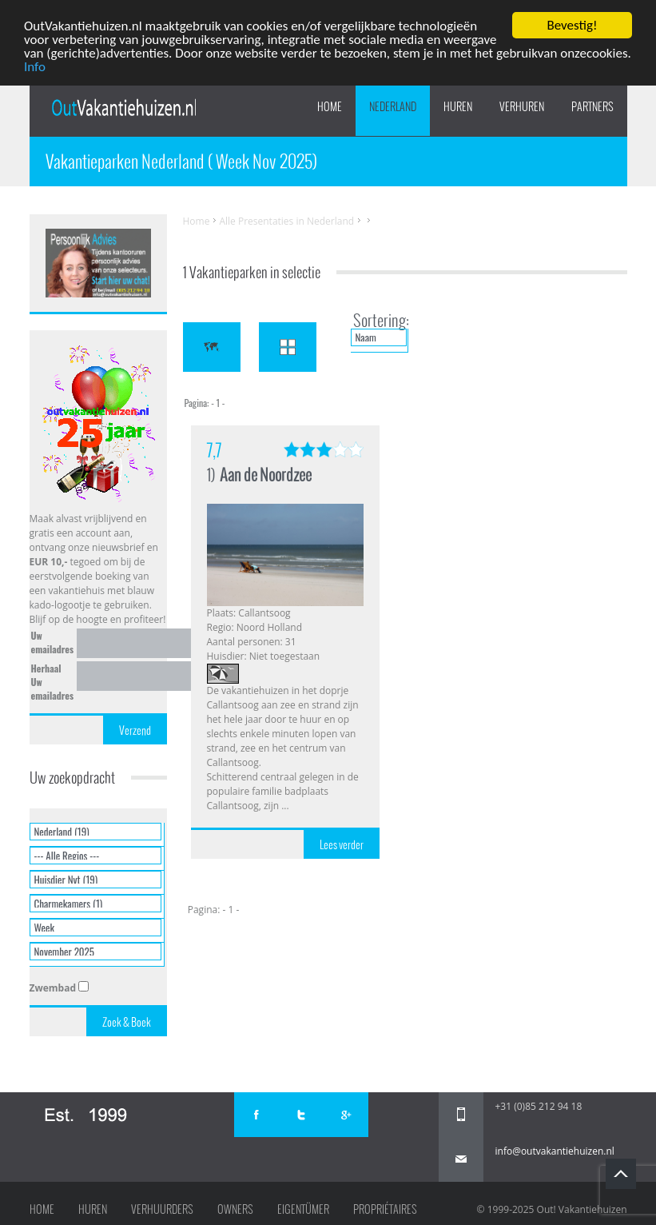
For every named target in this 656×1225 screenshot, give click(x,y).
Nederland (392, 106)
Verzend (135, 730)
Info (35, 66)
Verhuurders (162, 1209)
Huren (92, 1209)
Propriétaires (385, 1209)
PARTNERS (592, 106)
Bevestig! (572, 25)
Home (329, 106)
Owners (235, 1209)
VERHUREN (521, 106)
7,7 (214, 449)
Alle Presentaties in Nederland (286, 221)
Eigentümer (303, 1209)
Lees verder (342, 844)
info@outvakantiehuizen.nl (554, 1151)
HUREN (457, 106)
